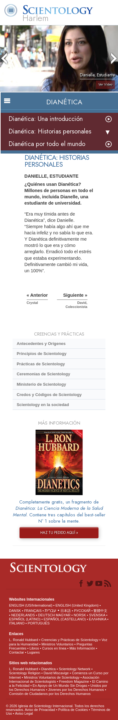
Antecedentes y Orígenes (41, 343)
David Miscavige (56, 673)
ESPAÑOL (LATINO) (25, 619)
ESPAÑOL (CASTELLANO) (65, 619)
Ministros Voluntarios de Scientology (52, 677)
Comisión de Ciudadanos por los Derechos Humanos (50, 694)
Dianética (48, 669)
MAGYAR (63, 615)
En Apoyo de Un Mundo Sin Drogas (60, 685)
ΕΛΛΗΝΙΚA (97, 619)
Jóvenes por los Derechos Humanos (76, 689)
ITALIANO (17, 623)
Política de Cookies (73, 710)
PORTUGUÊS (38, 623)
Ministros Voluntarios (58, 644)
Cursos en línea (54, 648)
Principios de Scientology (41, 353)
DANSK (15, 611)
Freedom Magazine (74, 681)
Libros (34, 648)
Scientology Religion (25, 673)
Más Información (82, 648)
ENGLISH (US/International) (31, 605)
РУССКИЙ (82, 611)
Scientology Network (74, 669)
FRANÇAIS (33, 611)
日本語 (65, 611)
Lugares (33, 652)
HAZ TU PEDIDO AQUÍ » (59, 532)
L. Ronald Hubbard (23, 640)
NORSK (80, 615)
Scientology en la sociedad (43, 404)
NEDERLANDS (23, 615)
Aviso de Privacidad (40, 710)
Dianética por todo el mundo (46, 144)
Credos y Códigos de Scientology (49, 394)
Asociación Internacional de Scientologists (54, 679)
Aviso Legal (24, 713)
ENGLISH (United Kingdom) (76, 605)
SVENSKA (97, 615)
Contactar (16, 652)
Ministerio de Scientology (41, 384)
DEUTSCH (46, 615)
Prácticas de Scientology (41, 364)
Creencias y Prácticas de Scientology (69, 640)
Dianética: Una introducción (45, 118)
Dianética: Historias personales (49, 131)
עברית (50, 610)
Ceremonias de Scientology (43, 374)
